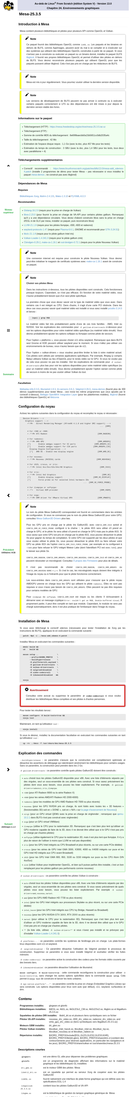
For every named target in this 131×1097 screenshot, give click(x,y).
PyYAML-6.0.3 (78, 196)
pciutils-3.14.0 (115, 308)
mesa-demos (37, 174)
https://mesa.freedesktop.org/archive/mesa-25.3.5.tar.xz (78, 126)
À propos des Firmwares (85, 558)
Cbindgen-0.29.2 (32, 242)
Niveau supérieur (8, 211)
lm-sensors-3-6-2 (65, 388)
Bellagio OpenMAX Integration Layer (58, 393)
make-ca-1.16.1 (49, 242)
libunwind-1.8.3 (48, 388)
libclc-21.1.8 (30, 233)
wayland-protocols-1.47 (35, 229)
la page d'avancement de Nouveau (98, 802)
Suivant (8, 824)
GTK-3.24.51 (111, 229)
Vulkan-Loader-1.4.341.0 (36, 238)
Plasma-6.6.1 (67, 229)
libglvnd (30, 57)
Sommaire (8, 374)
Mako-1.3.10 (62, 196)
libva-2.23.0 (30, 214)
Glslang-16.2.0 (31, 210)
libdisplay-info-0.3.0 (29, 388)
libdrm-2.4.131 (47, 196)
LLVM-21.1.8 (30, 225)
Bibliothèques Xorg (29, 196)
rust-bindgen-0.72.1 (70, 242)
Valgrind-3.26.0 (83, 388)
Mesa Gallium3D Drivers (49, 517)
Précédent (8, 550)
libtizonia (54, 396)
